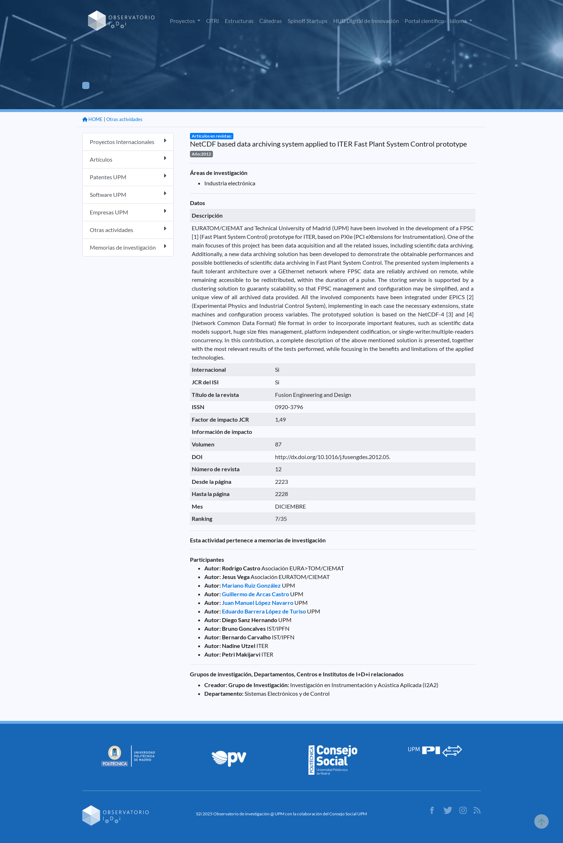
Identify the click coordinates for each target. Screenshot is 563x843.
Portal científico (424, 20)
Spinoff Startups (307, 20)
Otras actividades (124, 119)
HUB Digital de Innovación (366, 20)
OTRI (212, 20)
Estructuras (239, 20)
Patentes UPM (128, 176)
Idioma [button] (459, 20)
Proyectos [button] (183, 20)
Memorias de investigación (128, 247)
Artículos (128, 159)
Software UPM (128, 194)
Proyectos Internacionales (128, 141)
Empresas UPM (128, 212)
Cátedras (270, 20)
